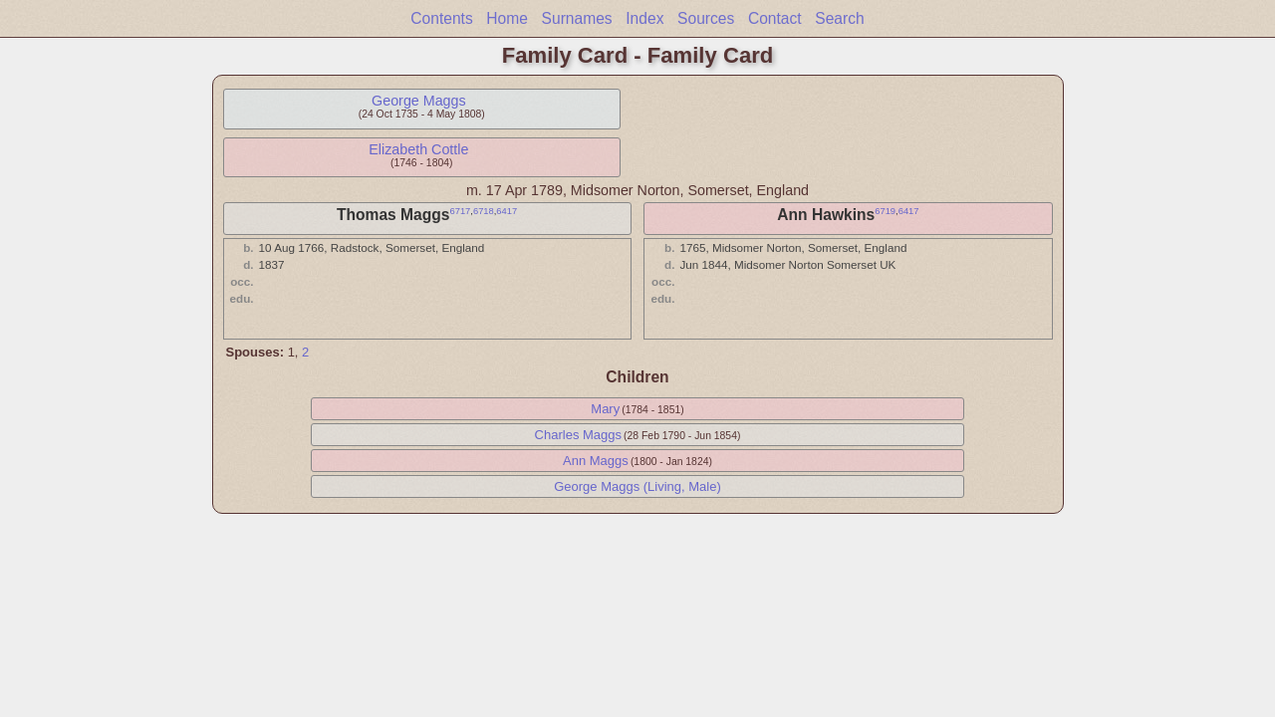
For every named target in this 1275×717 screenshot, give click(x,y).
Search (839, 18)
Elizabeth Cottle (418, 149)
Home (507, 18)
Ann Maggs (596, 460)
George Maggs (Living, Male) (637, 486)
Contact (775, 18)
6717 (459, 211)
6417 (506, 211)
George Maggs (419, 101)
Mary (605, 408)
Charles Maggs (578, 434)
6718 (483, 211)
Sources (705, 18)
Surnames (577, 18)
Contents (441, 18)
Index (644, 18)
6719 (885, 211)
